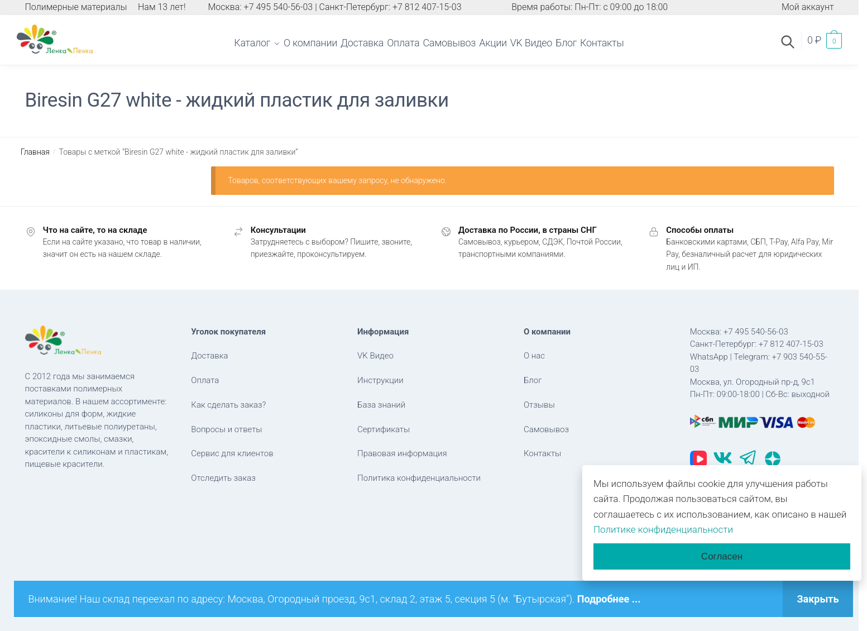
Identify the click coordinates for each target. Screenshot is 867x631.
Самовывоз (546, 429)
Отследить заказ (223, 478)
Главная (35, 151)
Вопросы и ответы (226, 429)
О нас (534, 356)
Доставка (209, 356)
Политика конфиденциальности (419, 478)
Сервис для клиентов (232, 453)
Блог (533, 380)
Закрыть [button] (818, 599)
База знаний (381, 405)
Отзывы (539, 405)
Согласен (722, 556)
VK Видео (375, 356)
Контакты (542, 453)
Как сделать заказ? (228, 405)
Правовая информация (402, 453)
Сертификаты (383, 429)
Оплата (205, 380)
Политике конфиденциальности (663, 529)
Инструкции (380, 380)
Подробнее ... (609, 599)
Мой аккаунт (808, 7)
